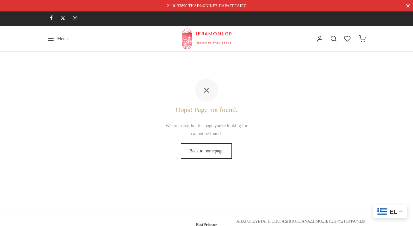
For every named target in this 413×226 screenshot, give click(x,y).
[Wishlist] (348, 38)
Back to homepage (206, 150)
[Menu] (57, 39)
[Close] (408, 5)
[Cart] (362, 38)
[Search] (333, 38)
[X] (63, 18)
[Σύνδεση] (319, 38)
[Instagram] (75, 18)
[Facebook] (51, 18)
